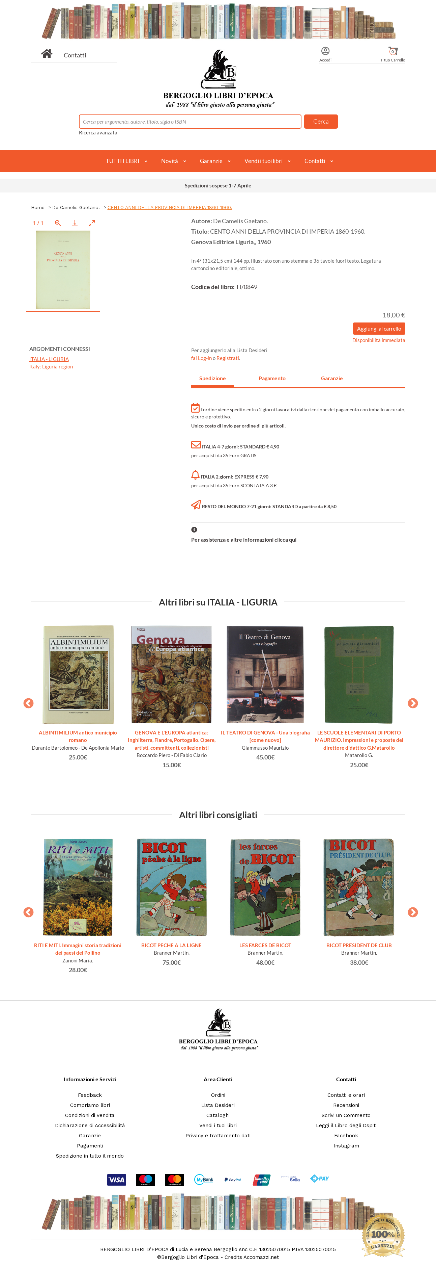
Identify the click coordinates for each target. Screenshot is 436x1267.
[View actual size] (58, 223)
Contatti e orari (346, 1095)
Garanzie (211, 160)
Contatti (75, 55)
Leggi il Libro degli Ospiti (346, 1125)
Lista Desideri (218, 1105)
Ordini (218, 1095)
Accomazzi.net (261, 1257)
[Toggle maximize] (91, 223)
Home (38, 207)
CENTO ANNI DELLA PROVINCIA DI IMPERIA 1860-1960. (170, 207)
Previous (26, 701)
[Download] (74, 223)
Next (410, 701)
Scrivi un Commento (346, 1115)
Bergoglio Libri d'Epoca (190, 1257)
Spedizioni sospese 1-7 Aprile (218, 185)
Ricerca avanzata (98, 132)
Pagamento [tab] (272, 378)
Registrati (227, 358)
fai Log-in (202, 358)
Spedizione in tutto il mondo (90, 1156)
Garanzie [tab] (332, 378)
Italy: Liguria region (51, 366)
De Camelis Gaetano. (76, 207)
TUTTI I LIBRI (122, 160)
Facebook (346, 1136)
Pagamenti (90, 1146)
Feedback (90, 1095)
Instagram (346, 1146)
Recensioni (346, 1105)
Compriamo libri (90, 1105)
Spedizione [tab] (212, 378)
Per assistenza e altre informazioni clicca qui (243, 539)
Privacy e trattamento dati (218, 1136)
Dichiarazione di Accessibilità (90, 1125)
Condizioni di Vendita (90, 1115)
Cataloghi (218, 1115)
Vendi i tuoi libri (263, 160)
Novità (169, 160)
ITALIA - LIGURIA (49, 359)
